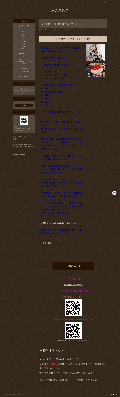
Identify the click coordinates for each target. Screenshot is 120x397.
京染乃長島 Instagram (73, 285)
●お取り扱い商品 (24, 26)
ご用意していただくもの (24, 59)
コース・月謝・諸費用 (23, 71)
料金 (24, 56)
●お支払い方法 (24, 76)
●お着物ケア (24, 31)
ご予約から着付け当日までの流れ (24, 61)
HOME (40, 29)
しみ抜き (24, 41)
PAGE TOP (114, 394)
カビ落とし (24, 48)
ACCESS (105, 3)
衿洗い (24, 36)
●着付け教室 (24, 68)
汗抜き (24, 39)
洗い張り (24, 43)
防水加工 (24, 46)
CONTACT (114, 3)
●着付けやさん (24, 53)
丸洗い (24, 34)
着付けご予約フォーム (23, 63)
